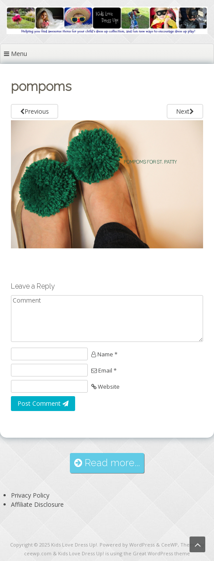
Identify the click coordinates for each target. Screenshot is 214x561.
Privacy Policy (30, 495)
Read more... (107, 462)
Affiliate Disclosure (37, 504)
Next (185, 111)
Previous (34, 111)
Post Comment (43, 403)
